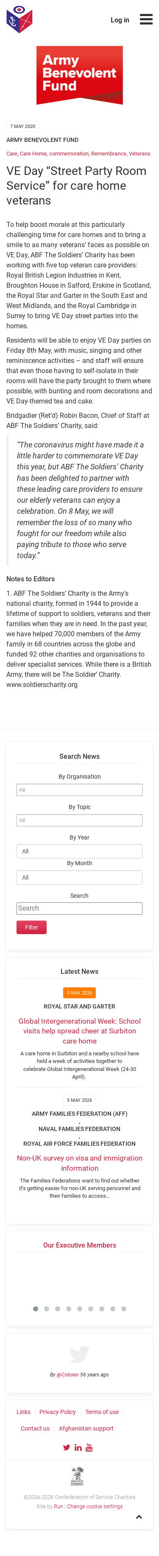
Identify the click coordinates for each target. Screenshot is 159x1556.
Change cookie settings (95, 1506)
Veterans (140, 153)
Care (11, 153)
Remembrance (108, 153)
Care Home (33, 153)
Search (79, 895)
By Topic (80, 807)
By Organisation (80, 776)
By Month (79, 863)
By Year (79, 837)
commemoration (69, 153)
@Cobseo (68, 1375)
